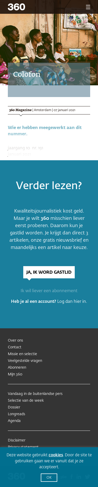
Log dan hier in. (72, 302)
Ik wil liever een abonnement (49, 291)
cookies (56, 455)
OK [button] (49, 477)
